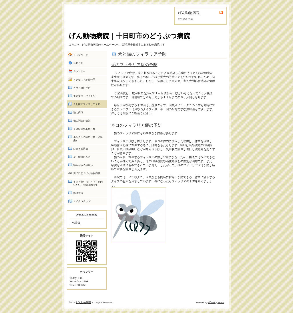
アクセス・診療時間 (84, 79)
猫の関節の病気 (81, 120)
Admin (220, 302)
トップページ (80, 55)
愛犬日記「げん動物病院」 (88, 173)
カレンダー (79, 71)
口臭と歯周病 (80, 148)
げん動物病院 (83, 302)
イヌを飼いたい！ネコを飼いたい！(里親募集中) (88, 183)
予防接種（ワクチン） (85, 96)
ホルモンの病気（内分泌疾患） (88, 139)
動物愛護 (78, 193)
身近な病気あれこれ (84, 129)
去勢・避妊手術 (81, 87)
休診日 (75, 222)
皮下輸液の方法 (81, 157)
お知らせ (78, 63)
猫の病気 (78, 112)
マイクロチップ (81, 201)
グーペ (211, 302)
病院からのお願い (83, 165)
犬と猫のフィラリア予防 (86, 104)
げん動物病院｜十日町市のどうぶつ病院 (129, 36)
